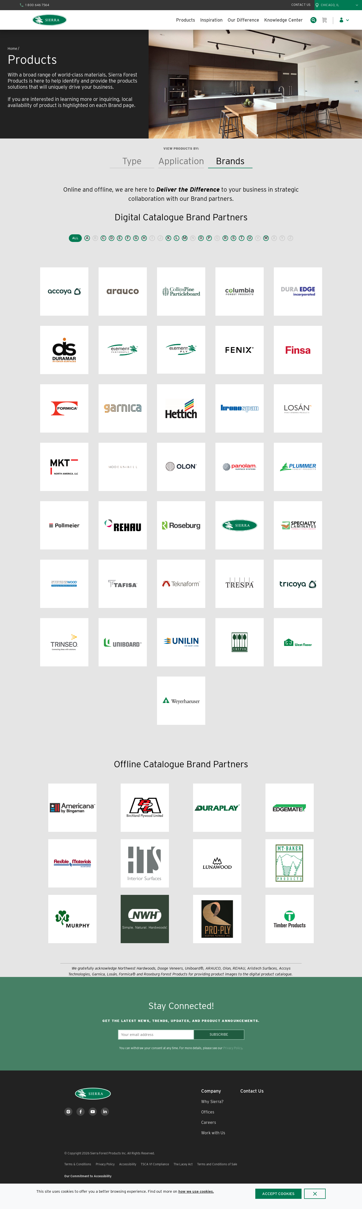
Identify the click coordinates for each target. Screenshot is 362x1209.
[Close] (315, 1194)
